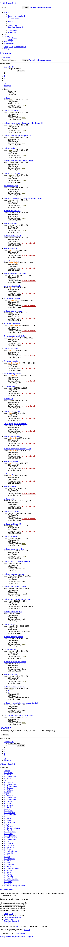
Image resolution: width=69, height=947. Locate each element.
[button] (9, 67)
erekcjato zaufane (10, 674)
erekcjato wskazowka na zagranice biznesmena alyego (23, 198)
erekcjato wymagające (12, 474)
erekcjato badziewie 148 (12, 236)
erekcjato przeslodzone (12, 411)
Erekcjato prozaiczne (11, 261)
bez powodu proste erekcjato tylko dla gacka (20, 715)
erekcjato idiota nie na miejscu (14, 687)
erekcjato (7, 98)
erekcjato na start (10, 486)
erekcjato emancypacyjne (13, 311)
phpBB (18, 926)
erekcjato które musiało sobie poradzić (17, 599)
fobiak (11, 100)
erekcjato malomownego (12, 211)
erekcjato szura (9, 624)
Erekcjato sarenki (10, 386)
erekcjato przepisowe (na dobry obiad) (17, 449)
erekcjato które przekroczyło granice (17, 561)
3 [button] (4, 76)
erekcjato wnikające (11, 461)
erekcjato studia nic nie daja (14, 549)
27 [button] (5, 84)
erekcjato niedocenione (12, 173)
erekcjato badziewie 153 (12, 524)
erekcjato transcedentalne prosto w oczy (18, 161)
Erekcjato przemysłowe (12, 323)
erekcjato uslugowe (11, 110)
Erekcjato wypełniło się (12, 298)
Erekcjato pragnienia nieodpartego (16, 424)
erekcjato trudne (10, 148)
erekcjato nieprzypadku (12, 511)
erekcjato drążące (10, 248)
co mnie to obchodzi (29, 243)
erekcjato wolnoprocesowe (13, 637)
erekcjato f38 (8, 399)
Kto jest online (6, 890)
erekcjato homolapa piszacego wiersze (18, 135)
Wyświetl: (12, 731)
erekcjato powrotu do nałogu (14, 574)
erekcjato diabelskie (11, 348)
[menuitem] (16, 16)
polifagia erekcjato (10, 649)
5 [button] (4, 80)
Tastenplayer (20, 933)
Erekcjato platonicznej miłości (14, 336)
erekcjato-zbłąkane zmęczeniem (15, 273)
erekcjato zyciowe (10, 536)
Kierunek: (50, 731)
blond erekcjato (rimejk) (12, 286)
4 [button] (4, 78)
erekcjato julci (9, 499)
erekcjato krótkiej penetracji (13, 436)
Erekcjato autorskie (11, 361)
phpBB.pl (27, 930)
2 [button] (4, 75)
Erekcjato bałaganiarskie (12, 374)
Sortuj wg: (33, 731)
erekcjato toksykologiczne (13, 612)
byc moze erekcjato (11, 186)
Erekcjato (5, 53)
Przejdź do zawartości (8, 3)
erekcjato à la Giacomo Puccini (15, 587)
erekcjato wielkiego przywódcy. (15, 662)
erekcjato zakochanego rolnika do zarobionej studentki (23, 123)
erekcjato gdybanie (10, 223)
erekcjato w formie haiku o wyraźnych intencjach (21, 703)
